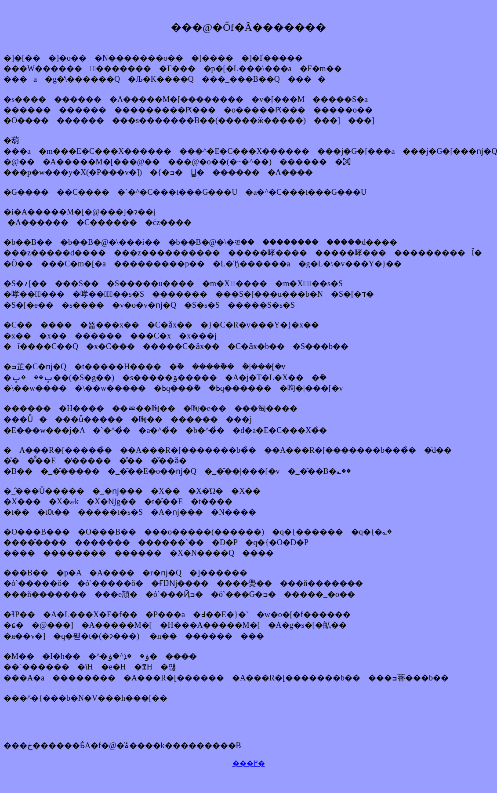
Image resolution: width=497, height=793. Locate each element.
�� (239, 763)
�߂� (256, 763)
